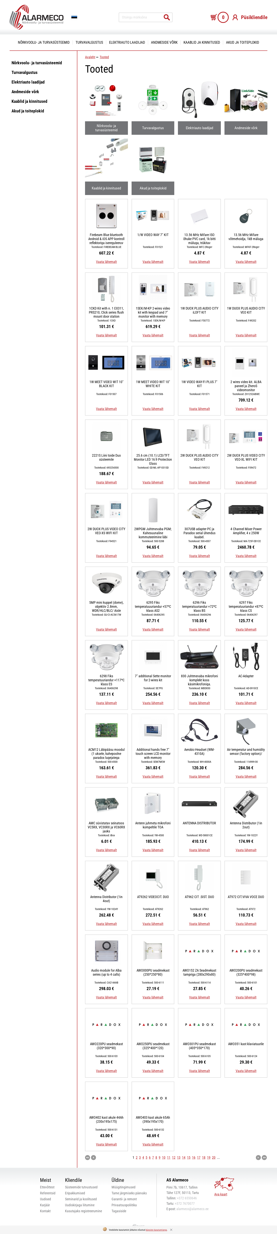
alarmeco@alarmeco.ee (192, 1209)
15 (188, 1157)
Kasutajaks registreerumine (83, 1211)
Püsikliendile (254, 17)
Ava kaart (220, 1194)
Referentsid (47, 1193)
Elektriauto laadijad (127, 42)
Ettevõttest (47, 1187)
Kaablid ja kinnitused (202, 42)
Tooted (104, 57)
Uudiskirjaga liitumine (79, 1205)
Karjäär (45, 1205)
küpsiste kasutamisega (156, 1230)
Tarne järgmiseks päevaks (129, 1193)
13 (178, 1157)
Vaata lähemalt (106, 262)
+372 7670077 (185, 1203)
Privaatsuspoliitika (124, 1205)
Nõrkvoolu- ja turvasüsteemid (44, 42)
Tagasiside (119, 1211)
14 (183, 1157)
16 (193, 1157)
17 (198, 1157)
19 (208, 1157)
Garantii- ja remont (124, 1199)
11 (168, 1157)
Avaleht (90, 57)
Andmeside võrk (164, 42)
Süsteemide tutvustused (81, 1187)
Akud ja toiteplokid (242, 42)
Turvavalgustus (89, 42)
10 (163, 1157)
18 (203, 1157)
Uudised (45, 1199)
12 (173, 1157)
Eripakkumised (75, 1193)
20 (213, 1157)
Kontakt (45, 1211)
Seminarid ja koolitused (81, 1199)
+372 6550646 (187, 1198)
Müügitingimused (123, 1187)
